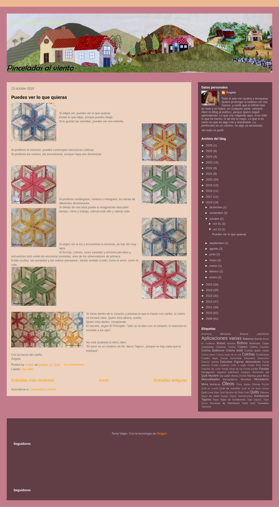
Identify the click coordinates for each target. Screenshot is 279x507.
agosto (214, 248)
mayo (213, 260)
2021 (209, 173)
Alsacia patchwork (254, 333)
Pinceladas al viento (36, 22)
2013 (209, 295)
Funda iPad (254, 365)
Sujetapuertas (245, 396)
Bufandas (254, 343)
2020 (209, 179)
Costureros (262, 354)
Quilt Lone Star (210, 392)
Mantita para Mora (258, 375)
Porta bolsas (243, 384)
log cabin (27, 369)
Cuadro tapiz (209, 358)
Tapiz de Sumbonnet (232, 399)
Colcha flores (208, 354)
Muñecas (215, 384)
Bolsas (221, 343)
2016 (209, 202)
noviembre (216, 213)
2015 (209, 284)
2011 (209, 307)
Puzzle (265, 384)
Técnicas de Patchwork (225, 403)
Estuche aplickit (209, 362)
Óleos (228, 383)
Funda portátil (250, 369)
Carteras (221, 346)
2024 (209, 156)
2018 (209, 190)
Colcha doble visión (257, 350)
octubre (214, 218)
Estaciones (263, 358)
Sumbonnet (261, 396)
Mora (204, 384)
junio (212, 254)
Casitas (232, 347)
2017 (209, 196)
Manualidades (210, 379)
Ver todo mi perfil (212, 130)
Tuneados (263, 403)
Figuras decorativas (247, 361)
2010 (209, 313)
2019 (209, 185)
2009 (209, 318)
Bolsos (242, 343)
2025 (209, 151)
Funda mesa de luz (232, 369)
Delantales (249, 358)
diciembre (216, 207)
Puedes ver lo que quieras (39, 97)
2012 (209, 301)
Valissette (206, 406)
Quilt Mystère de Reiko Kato (234, 392)
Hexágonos (208, 372)
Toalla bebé (248, 403)
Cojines (242, 347)
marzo (213, 265)
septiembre (217, 243)
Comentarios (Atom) (43, 389)
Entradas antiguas (170, 380)
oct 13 (217, 229)
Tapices (206, 399)
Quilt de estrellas (230, 388)
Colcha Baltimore (212, 350)
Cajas (265, 343)
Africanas (225, 333)
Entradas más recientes (32, 380)
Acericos (206, 333)
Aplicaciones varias (221, 338)
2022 (209, 168)
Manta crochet (238, 376)
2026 (209, 145)
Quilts (254, 392)
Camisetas (207, 346)
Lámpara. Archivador (252, 372)
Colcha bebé (234, 350)
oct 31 (217, 223)
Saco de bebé (210, 395)
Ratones (264, 392)
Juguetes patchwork (228, 372)
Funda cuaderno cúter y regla (228, 365)
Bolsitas (231, 343)
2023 (209, 162)
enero (213, 277)
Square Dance (228, 396)
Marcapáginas (230, 379)
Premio (256, 384)
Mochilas (246, 379)
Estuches (226, 361)
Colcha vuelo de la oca (228, 354)
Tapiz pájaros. (254, 399)
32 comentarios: (75, 364)
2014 (209, 290)
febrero (214, 271)
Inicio (104, 380)
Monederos (261, 379)
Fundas (264, 368)
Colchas (248, 354)
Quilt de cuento (209, 388)
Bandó (258, 338)
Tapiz (216, 399)
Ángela (231, 92)
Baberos (248, 338)
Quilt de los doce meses (255, 388)
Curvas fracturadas (231, 358)
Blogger (161, 433)
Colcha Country (259, 346)
